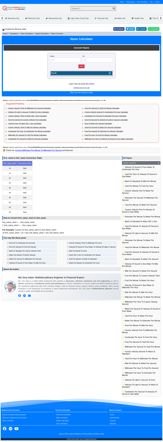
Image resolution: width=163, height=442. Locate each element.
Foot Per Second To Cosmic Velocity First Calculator (27, 120)
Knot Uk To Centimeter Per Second (22, 243)
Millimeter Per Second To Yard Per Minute (142, 347)
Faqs (102, 434)
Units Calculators (26, 34)
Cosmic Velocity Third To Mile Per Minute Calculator (27, 127)
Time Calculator (62, 424)
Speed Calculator (141, 163)
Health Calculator (62, 421)
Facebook (118, 29)
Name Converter (57, 34)
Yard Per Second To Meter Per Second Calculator (103, 127)
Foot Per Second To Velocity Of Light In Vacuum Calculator (106, 120)
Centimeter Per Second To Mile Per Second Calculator (28, 139)
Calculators (14, 34)
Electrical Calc (12, 18)
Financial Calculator (63, 415)
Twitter (130, 29)
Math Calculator (62, 418)
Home (5, 34)
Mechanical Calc (54, 18)
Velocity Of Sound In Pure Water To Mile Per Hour (27, 263)
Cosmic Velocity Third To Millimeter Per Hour (85, 243)
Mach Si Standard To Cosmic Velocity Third (25, 251)
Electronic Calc (32, 18)
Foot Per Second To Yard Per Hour (139, 342)
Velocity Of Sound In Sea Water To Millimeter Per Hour (138, 286)
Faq (151, 2)
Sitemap (113, 424)
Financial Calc (101, 18)
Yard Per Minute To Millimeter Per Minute (142, 247)
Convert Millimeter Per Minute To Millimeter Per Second (38, 150)
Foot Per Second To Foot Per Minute (22, 247)
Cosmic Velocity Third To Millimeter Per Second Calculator (29, 108)
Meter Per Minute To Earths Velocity (22, 255)
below (91, 84)
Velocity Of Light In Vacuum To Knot (140, 380)
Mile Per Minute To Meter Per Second (140, 363)
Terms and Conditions (73, 434)
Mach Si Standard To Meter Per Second (141, 259)
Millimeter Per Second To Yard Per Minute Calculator (27, 135)
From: (52, 56)
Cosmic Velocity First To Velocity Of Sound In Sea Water (138, 211)
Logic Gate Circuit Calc (78, 18)
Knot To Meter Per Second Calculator (98, 123)
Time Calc (155, 18)
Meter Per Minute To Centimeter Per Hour (84, 263)
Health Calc (138, 18)
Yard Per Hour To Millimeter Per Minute (141, 359)
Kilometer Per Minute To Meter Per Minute (142, 217)
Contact (157, 2)
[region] (61, 188)
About (122, 2)
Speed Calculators (42, 34)
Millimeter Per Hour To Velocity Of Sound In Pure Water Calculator (109, 139)
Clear (81, 66)
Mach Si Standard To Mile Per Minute (140, 181)
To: (83, 56)
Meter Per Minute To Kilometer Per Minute (142, 321)
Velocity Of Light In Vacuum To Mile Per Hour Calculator (28, 112)
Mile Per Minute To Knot (78, 251)
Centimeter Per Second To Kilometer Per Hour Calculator (105, 116)
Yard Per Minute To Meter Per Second (141, 205)
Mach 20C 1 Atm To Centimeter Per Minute (85, 255)
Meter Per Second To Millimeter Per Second (25, 259)
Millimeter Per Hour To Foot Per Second (141, 368)
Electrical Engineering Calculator (14, 415)
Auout (112, 415)
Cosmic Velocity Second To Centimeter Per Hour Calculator (106, 112)
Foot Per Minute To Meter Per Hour (139, 280)
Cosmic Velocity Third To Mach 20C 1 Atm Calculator (27, 116)
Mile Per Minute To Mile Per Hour (139, 292)
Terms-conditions (142, 2)
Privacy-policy (130, 2)
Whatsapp (153, 29)
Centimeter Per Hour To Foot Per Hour (141, 337)
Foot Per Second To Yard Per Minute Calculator (102, 108)
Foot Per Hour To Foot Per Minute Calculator (101, 135)
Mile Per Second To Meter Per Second (141, 271)
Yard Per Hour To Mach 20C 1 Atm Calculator (24, 123)
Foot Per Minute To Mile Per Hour (139, 325)
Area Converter (7, 421)
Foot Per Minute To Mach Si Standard (83, 259)
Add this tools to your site (81, 88)
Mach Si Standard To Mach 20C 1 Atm (141, 221)
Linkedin (141, 29)
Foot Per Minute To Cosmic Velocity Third (142, 276)
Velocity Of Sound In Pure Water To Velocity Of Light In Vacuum (92, 247)
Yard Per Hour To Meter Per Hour (139, 316)
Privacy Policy (87, 434)
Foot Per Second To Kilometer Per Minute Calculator (104, 131)
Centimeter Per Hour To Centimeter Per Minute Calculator (29, 131)
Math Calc (120, 18)
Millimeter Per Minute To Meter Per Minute (142, 297)
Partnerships (114, 418)
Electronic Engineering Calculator (14, 418)
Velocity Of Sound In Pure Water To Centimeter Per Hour (138, 168)
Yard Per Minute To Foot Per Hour (139, 186)
